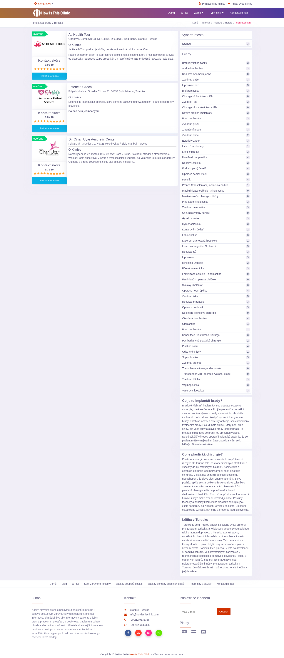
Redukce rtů (216, 252)
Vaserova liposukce (216, 391)
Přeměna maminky (216, 268)
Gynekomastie (216, 218)
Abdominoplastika (216, 69)
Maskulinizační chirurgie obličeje (216, 196)
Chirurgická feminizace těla (216, 96)
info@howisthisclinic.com (141, 614)
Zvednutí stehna (216, 363)
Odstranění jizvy (216, 352)
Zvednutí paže (216, 80)
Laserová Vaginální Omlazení (216, 246)
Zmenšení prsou (216, 130)
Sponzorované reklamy (97, 583)
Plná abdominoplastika (216, 202)
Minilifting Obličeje (216, 263)
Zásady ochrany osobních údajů (166, 583)
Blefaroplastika (216, 91)
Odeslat (223, 611)
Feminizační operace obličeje (216, 280)
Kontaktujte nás (239, 12)
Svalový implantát (216, 285)
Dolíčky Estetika (216, 163)
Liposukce (216, 257)
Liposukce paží (216, 85)
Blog (64, 583)
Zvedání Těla (216, 102)
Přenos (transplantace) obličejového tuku (216, 185)
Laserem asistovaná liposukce (216, 241)
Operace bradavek (216, 307)
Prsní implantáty (216, 118)
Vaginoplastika (216, 385)
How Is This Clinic (139, 654)
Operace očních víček (216, 174)
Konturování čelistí (216, 230)
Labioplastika (216, 235)
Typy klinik (216, 13)
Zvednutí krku (216, 296)
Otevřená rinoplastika (216, 318)
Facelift (216, 180)
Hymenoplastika (216, 224)
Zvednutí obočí (216, 135)
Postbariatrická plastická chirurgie (216, 341)
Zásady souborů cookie (129, 583)
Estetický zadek (216, 141)
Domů (171, 12)
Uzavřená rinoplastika (216, 157)
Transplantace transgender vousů (216, 368)
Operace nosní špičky (216, 291)
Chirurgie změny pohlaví (216, 213)
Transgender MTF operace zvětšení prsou (216, 374)
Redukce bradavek (216, 302)
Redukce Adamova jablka (216, 74)
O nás (184, 12)
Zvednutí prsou (216, 124)
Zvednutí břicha (216, 379)
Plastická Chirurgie (222, 22)
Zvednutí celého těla (216, 207)
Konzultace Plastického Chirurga (216, 335)
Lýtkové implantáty (216, 146)
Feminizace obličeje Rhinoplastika (216, 274)
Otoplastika (216, 324)
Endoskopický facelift (216, 168)
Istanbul (216, 44)
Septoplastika (216, 357)
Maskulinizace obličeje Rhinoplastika (216, 191)
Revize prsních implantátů (216, 113)
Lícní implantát (216, 152)
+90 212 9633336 (136, 619)
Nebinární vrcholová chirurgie (216, 313)
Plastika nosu (216, 346)
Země (198, 13)
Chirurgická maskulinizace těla (216, 107)
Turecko (206, 22)
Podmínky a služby (200, 583)
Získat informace (49, 76)
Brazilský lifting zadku (216, 63)
